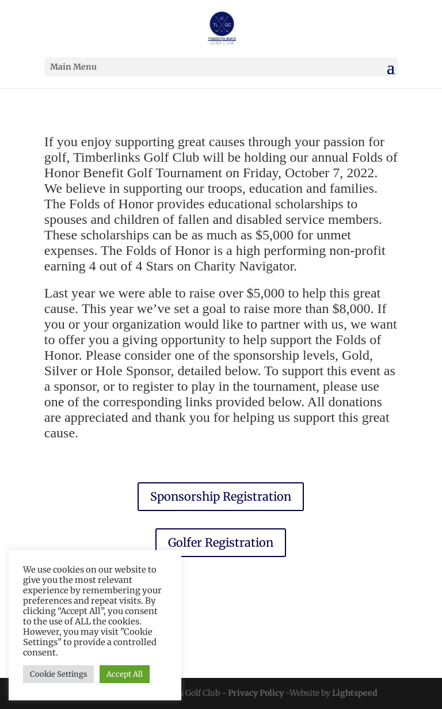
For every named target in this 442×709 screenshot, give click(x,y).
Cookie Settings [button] (58, 674)
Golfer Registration (220, 542)
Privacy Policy (256, 693)
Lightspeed (355, 693)
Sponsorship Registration (220, 496)
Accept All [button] (124, 674)
